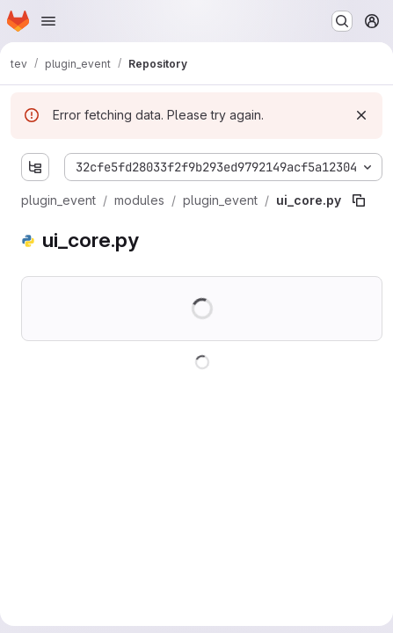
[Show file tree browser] (35, 167)
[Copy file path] (359, 200)
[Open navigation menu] (48, 21)
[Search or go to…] (342, 21)
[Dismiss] (361, 115)
